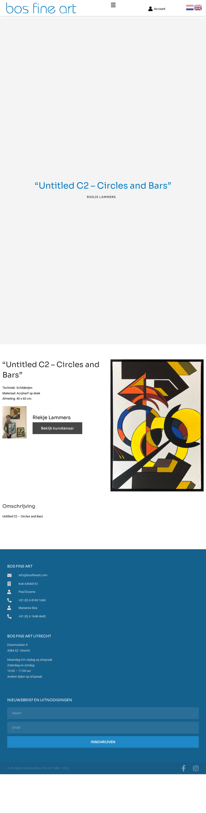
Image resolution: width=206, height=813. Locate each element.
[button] (113, 5)
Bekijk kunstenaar (57, 428)
